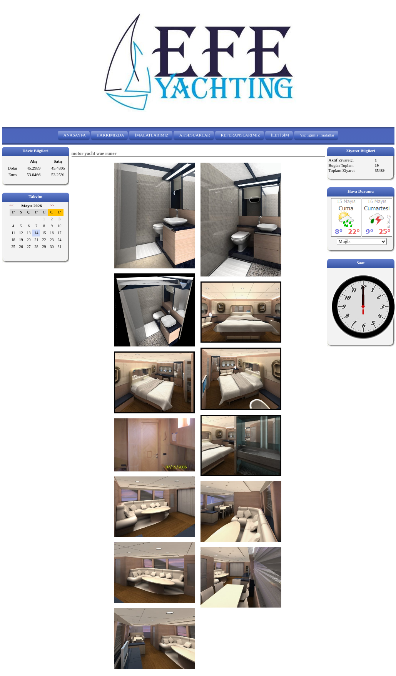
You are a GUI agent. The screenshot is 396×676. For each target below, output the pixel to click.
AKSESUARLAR (194, 135)
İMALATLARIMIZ (151, 135)
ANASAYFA (74, 135)
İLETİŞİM (280, 135)
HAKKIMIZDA (110, 135)
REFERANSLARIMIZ (240, 135)
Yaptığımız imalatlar (317, 135)
